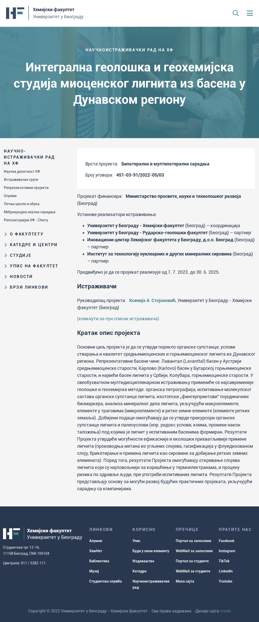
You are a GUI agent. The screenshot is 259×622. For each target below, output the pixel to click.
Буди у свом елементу (151, 551)
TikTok (224, 561)
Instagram (227, 551)
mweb (225, 611)
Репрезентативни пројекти (26, 188)
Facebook (226, 541)
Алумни (95, 541)
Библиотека (99, 561)
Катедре (139, 571)
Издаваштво (143, 561)
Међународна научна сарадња (29, 212)
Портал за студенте (192, 561)
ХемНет (95, 551)
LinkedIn (226, 571)
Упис (136, 541)
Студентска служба (105, 581)
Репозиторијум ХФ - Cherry (26, 220)
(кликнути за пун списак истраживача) (118, 318)
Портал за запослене (193, 541)
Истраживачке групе (21, 180)
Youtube (225, 581)
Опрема (10, 196)
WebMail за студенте (193, 571)
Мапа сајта (185, 581)
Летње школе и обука (21, 204)
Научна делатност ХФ (22, 171)
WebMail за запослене (194, 551)
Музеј (94, 571)
